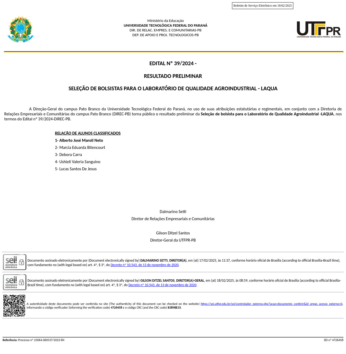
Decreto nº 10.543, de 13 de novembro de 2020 (145, 265)
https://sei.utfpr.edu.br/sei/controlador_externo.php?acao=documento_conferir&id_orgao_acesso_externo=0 (271, 304)
